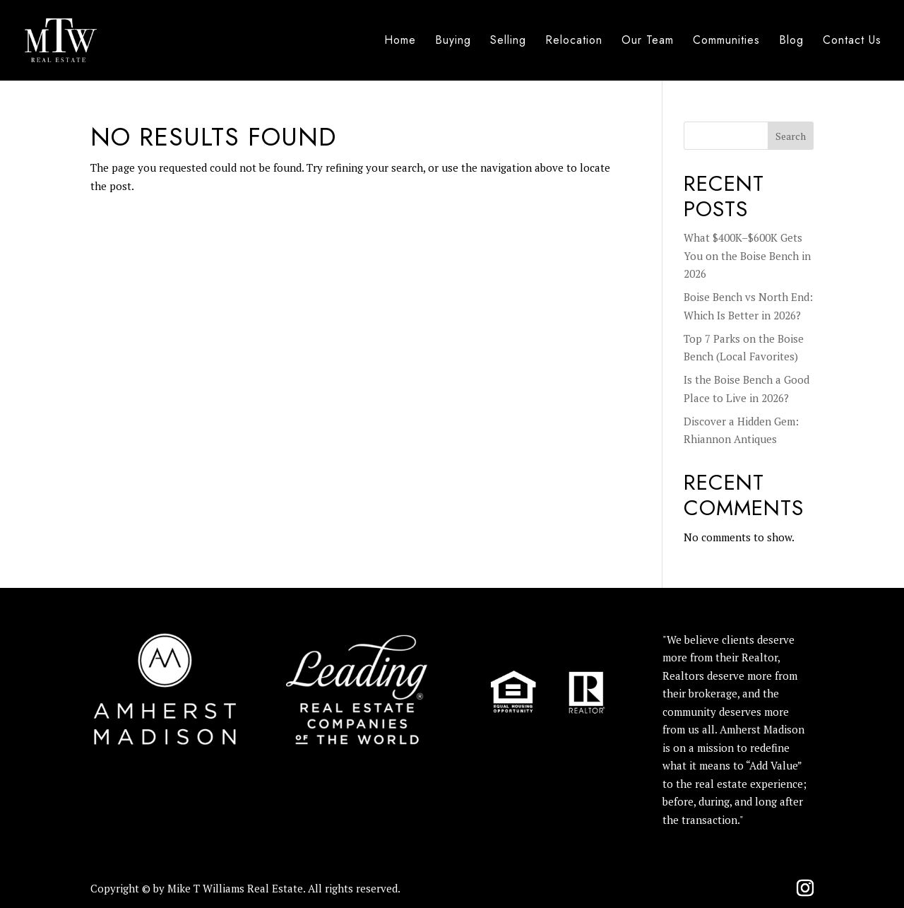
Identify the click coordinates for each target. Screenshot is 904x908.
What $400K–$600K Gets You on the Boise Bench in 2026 (747, 255)
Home (400, 41)
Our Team (648, 41)
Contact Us (852, 41)
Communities (726, 41)
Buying (453, 41)
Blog (791, 41)
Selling (508, 41)
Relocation (573, 41)
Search (790, 136)
